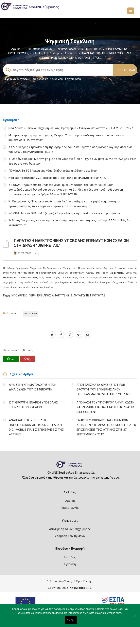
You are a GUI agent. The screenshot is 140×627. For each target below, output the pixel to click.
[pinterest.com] (70, 334)
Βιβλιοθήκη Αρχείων (39, 48)
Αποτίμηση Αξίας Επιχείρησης (70, 529)
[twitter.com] (52, 334)
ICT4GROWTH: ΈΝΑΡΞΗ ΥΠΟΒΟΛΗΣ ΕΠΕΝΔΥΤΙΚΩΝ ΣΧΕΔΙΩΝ (33, 405)
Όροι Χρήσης (84, 581)
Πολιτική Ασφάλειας (59, 581)
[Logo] (70, 466)
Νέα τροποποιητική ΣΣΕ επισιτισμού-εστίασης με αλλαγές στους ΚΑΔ (57, 178)
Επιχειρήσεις (73, 78)
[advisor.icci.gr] (87, 334)
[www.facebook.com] (61, 334)
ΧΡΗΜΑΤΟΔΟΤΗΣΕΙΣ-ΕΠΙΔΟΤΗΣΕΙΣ (79, 48)
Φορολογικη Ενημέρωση (48, 78)
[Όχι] (135, 617)
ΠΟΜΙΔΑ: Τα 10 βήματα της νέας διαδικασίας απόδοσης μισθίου (53, 170)
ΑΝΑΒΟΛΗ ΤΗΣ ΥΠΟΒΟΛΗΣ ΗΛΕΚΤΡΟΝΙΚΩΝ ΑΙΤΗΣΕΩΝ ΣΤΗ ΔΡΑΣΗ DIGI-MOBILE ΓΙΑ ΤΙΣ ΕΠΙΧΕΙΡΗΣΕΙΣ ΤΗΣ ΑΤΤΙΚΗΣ (36, 427)
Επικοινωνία (70, 508)
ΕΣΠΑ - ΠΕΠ (40, 53)
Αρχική (16, 48)
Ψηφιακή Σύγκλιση (65, 53)
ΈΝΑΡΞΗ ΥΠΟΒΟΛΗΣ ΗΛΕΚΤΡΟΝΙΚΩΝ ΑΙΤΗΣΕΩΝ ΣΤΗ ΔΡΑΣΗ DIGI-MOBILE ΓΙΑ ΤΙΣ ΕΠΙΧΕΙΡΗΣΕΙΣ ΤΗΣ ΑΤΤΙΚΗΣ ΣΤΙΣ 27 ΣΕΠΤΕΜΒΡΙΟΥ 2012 (107, 427)
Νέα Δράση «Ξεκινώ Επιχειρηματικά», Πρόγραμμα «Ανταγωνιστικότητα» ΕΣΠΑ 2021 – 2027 (71, 128)
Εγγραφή (70, 564)
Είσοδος (70, 557)
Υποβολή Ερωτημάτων (70, 536)
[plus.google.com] (79, 334)
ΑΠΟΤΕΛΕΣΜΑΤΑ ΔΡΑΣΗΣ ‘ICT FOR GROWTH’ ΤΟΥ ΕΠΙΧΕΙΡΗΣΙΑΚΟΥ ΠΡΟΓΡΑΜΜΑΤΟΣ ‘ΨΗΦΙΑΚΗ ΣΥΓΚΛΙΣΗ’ (104, 389)
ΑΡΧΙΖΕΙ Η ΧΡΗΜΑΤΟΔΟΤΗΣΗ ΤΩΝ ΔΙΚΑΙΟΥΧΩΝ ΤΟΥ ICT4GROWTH (32, 387)
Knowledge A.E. (81, 588)
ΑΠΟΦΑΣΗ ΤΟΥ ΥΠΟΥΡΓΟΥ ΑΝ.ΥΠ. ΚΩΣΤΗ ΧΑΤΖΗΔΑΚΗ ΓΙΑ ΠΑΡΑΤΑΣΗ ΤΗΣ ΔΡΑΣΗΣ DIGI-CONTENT (106, 407)
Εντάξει (71, 620)
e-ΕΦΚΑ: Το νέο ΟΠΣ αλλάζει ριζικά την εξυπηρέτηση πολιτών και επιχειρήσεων (64, 213)
